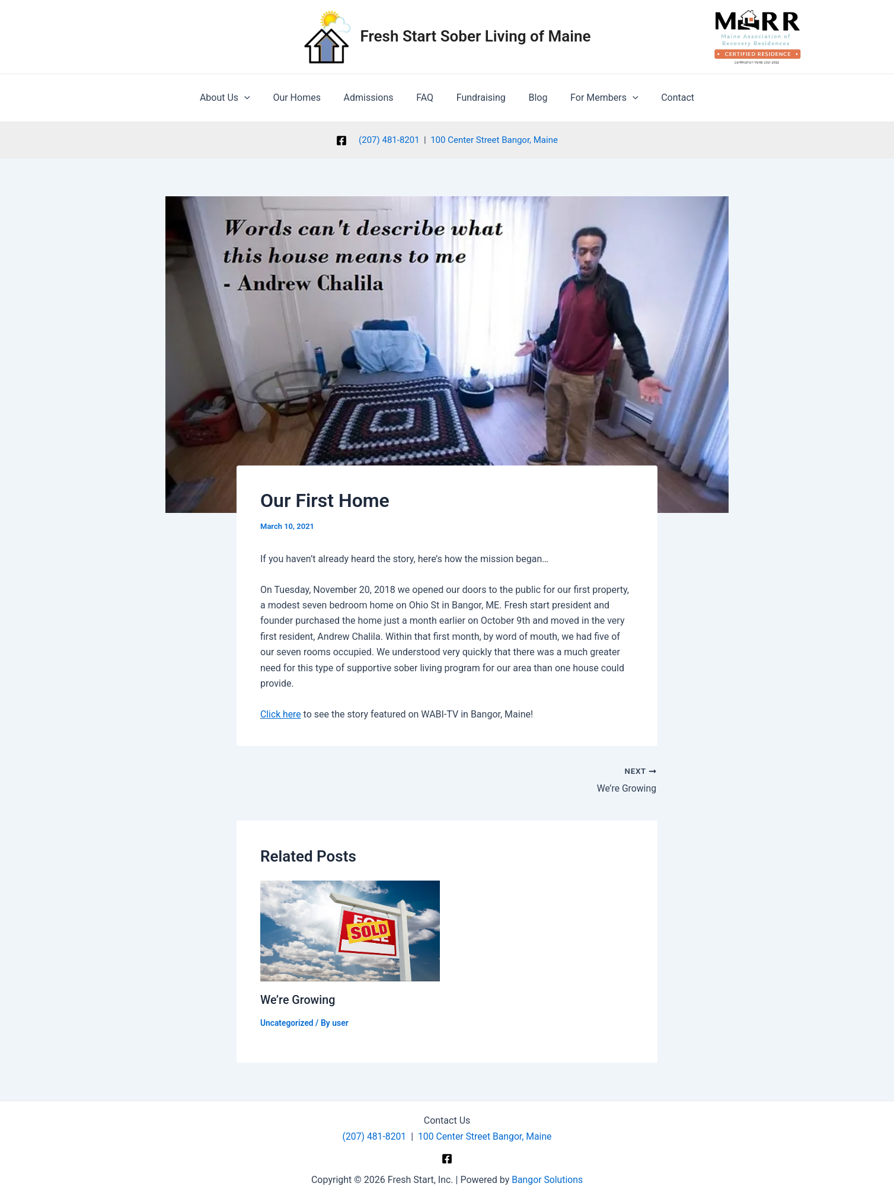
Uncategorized (287, 1022)
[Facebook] (341, 140)
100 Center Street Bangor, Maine (494, 140)
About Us (238, 98)
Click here (281, 714)
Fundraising (478, 97)
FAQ (427, 97)
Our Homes (307, 97)
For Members (594, 98)
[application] (258, 98)
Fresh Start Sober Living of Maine (475, 36)
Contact (664, 97)
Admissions (375, 97)
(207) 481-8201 (389, 140)
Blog (531, 97)
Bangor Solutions (547, 1179)
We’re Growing (298, 1000)
